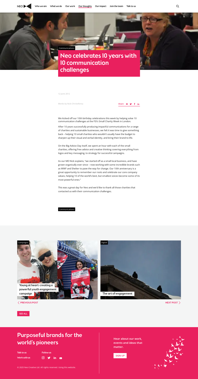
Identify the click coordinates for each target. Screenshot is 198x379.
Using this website (66, 367)
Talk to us (21, 353)
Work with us (23, 358)
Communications (66, 209)
